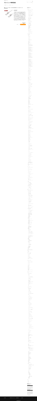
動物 (28, 335)
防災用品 (29, 372)
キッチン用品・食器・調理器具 (30, 293)
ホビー (28, 287)
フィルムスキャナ (30, 154)
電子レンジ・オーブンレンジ (30, 206)
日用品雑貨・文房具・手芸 (30, 347)
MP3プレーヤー (29, 130)
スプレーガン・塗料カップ (30, 261)
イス (28, 275)
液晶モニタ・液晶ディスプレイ (30, 162)
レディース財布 (29, 187)
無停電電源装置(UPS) (30, 161)
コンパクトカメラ (30, 20)
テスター (29, 92)
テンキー (29, 150)
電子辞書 (29, 247)
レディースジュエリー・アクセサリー (30, 177)
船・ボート (29, 355)
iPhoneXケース (29, 67)
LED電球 (29, 239)
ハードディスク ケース (30, 121)
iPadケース (29, 35)
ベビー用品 (29, 368)
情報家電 (29, 222)
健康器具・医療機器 (30, 213)
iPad (28, 34)
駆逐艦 (29, 359)
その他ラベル (29, 89)
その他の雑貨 (29, 367)
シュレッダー (29, 243)
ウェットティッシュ (30, 85)
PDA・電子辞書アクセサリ (30, 189)
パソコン (28, 80)
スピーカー (29, 38)
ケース (29, 75)
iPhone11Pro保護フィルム (30, 47)
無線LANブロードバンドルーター (30, 164)
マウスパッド (29, 158)
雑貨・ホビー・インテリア (29, 271)
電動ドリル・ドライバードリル (30, 269)
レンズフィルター (30, 16)
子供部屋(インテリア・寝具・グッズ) (30, 281)
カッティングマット (30, 348)
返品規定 (22, 397)
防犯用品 (29, 376)
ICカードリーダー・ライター (30, 128)
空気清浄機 (29, 246)
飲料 (28, 381)
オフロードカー (29, 290)
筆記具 (28, 250)
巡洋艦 (29, 339)
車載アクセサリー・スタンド (30, 104)
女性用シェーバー (30, 214)
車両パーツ (29, 356)
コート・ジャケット (30, 168)
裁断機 (29, 101)
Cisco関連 (29, 126)
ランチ (29, 369)
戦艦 (28, 343)
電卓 (28, 105)
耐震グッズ (29, 100)
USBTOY (29, 138)
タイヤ (29, 302)
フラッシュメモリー (30, 29)
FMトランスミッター (30, 194)
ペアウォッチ (29, 171)
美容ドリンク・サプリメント (30, 258)
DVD (28, 273)
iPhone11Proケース (30, 46)
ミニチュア (29, 323)
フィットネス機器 (30, 210)
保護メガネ (29, 265)
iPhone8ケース (29, 58)
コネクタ (29, 146)
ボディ (29, 322)
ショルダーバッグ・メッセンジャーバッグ (30, 173)
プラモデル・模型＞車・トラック (30, 316)
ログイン (29, 2)
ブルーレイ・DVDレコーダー (30, 233)
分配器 (29, 96)
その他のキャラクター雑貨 (31, 364)
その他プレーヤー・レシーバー (30, 149)
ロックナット (29, 331)
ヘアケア (29, 254)
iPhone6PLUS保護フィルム (30, 51)
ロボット (29, 332)
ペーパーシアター (30, 324)
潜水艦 (29, 351)
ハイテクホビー (29, 310)
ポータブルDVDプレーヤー (30, 235)
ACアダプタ (29, 125)
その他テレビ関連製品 (30, 231)
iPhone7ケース (29, 54)
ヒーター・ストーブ (30, 218)
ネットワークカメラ (30, 21)
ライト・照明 (29, 279)
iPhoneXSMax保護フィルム (30, 66)
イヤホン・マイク (30, 78)
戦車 (28, 344)
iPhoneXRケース (29, 63)
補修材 (28, 268)
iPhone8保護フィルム (30, 59)
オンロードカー (29, 291)
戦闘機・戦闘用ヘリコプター (30, 345)
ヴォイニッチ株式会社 (10, 2)
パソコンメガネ (29, 153)
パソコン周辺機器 (29, 124)
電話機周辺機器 (29, 226)
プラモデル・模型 (30, 314)
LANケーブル (29, 129)
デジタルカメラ (29, 28)
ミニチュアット (30, 326)
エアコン (29, 190)
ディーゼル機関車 (30, 303)
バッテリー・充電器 (30, 311)
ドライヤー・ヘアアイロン (30, 209)
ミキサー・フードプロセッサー (30, 203)
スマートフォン (29, 71)
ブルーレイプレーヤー (30, 234)
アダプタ (29, 141)
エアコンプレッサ (30, 320)
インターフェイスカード (30, 120)
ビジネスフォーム (30, 93)
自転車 (28, 360)
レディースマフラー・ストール (30, 180)
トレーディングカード (30, 306)
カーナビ (29, 230)
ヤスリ (28, 264)
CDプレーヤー (29, 193)
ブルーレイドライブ (30, 113)
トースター (29, 201)
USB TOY (29, 137)
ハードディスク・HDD (30, 108)
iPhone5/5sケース (29, 70)
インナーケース (29, 84)
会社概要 (5, 397)
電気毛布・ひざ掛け (30, 221)
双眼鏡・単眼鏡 (29, 24)
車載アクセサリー (30, 42)
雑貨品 (29, 377)
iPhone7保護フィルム (30, 55)
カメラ (28, 8)
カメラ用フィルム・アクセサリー (30, 13)
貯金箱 (29, 371)
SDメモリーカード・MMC (30, 9)
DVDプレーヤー (29, 229)
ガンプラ (29, 315)
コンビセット (29, 299)
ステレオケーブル (30, 318)
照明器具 (29, 238)
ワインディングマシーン (30, 183)
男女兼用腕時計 (29, 184)
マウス (29, 157)
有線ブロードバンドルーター (30, 117)
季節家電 (29, 217)
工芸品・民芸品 (29, 340)
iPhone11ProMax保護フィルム (30, 45)
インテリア (29, 274)
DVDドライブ (29, 81)
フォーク (29, 294)
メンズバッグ (29, 172)
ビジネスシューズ (30, 176)
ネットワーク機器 (29, 114)
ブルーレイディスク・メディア (30, 112)
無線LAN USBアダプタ (30, 118)
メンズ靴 (29, 175)
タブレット (29, 74)
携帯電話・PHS (29, 79)
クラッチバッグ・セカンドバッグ (30, 167)
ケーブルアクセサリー (30, 145)
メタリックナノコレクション (31, 328)
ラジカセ (29, 197)
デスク (29, 278)
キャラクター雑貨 (30, 363)
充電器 (29, 41)
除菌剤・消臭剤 (30, 375)
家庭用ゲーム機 (29, 225)
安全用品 (29, 373)
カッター (29, 260)
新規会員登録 (32, 2)
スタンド (29, 37)
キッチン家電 (29, 198)
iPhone (28, 43)
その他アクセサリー (30, 39)
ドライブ (29, 109)
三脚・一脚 (29, 17)
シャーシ (29, 330)
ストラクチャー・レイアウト (31, 342)
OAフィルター (29, 133)
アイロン (29, 242)
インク (29, 142)
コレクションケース (30, 298)
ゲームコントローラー (30, 286)
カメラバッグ (29, 11)
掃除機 (28, 227)
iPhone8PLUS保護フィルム (30, 57)
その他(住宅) (29, 277)
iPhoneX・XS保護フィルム (30, 62)
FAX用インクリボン (30, 223)
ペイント (29, 319)
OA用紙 (29, 134)
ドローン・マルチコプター (30, 307)
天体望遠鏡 (29, 25)
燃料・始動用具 (29, 352)
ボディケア (29, 255)
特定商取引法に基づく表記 (12, 397)
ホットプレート (29, 202)
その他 (29, 88)
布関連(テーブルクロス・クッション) (30, 283)
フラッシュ (29, 15)
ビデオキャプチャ (30, 122)
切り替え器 (29, 97)
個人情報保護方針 (17, 397)
